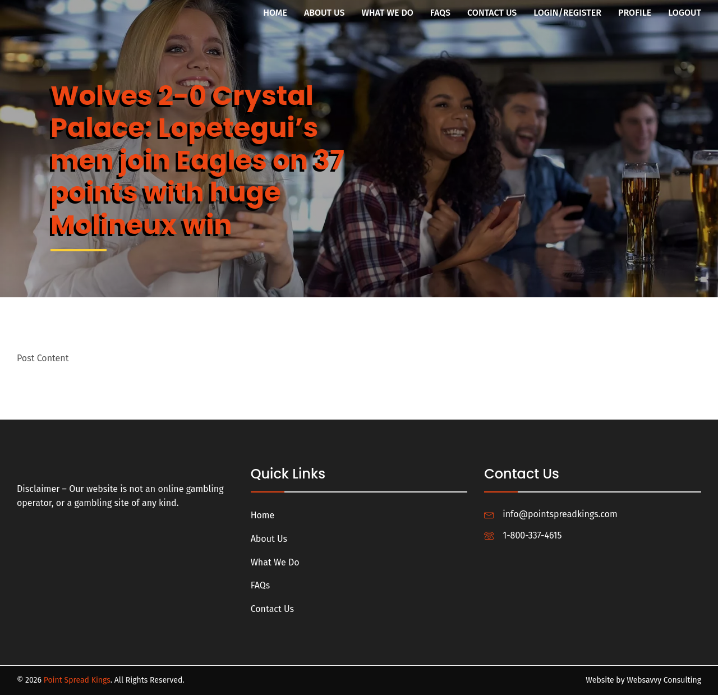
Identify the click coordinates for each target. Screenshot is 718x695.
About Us (324, 12)
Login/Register (567, 12)
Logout (684, 12)
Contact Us (492, 12)
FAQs (440, 12)
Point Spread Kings (77, 680)
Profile (634, 12)
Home (275, 12)
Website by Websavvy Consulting (643, 680)
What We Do (387, 12)
